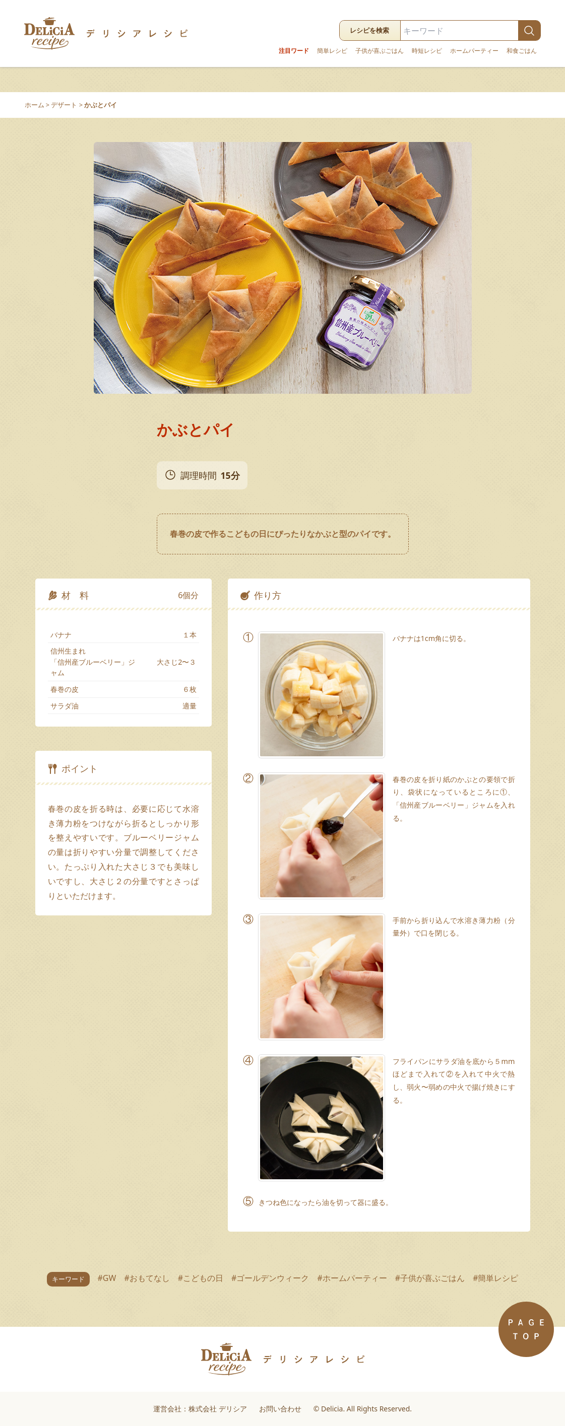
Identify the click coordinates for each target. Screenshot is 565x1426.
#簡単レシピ (495, 1278)
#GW (107, 1278)
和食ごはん (522, 51)
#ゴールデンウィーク (270, 1278)
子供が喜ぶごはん (379, 51)
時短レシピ (427, 51)
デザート (64, 104)
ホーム (34, 104)
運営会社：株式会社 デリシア (200, 1408)
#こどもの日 (200, 1278)
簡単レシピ (332, 51)
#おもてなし (146, 1278)
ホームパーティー (474, 51)
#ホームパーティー (352, 1278)
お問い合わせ (280, 1408)
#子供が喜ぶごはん (430, 1278)
